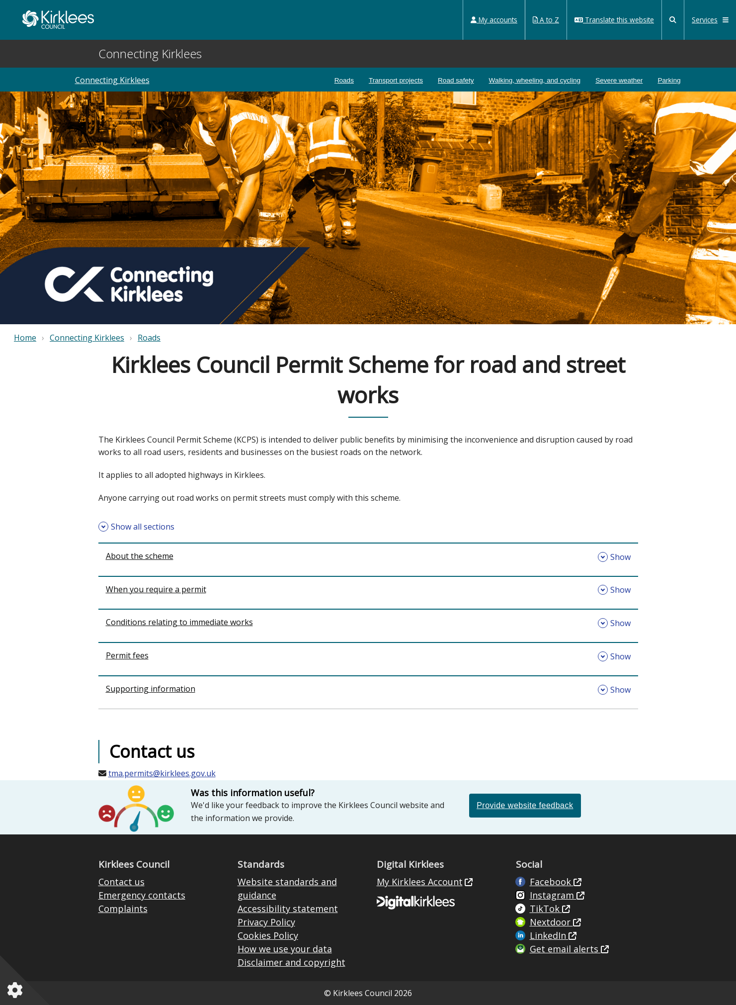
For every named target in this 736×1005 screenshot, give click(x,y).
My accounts (494, 19)
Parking (668, 80)
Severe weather (619, 80)
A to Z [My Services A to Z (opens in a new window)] (546, 19)
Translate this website (614, 19)
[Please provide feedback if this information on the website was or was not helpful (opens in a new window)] (524, 805)
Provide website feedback (525, 805)
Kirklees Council (58, 19)
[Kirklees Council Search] (673, 20)
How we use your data (285, 949)
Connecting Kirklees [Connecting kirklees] (112, 80)
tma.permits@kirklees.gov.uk (162, 773)
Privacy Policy (266, 922)
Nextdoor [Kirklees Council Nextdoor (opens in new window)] (551, 922)
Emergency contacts (141, 895)
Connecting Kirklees (87, 337)
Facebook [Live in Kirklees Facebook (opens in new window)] (551, 882)
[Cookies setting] (17, 990)
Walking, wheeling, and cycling (535, 80)
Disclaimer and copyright (291, 962)
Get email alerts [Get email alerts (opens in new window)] (565, 949)
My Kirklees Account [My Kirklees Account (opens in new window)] (420, 882)
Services (710, 19)
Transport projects (396, 80)
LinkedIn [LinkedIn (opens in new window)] (549, 935)
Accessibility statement (288, 908)
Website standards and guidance (287, 888)
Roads (344, 80)
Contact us (121, 882)
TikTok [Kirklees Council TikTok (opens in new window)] (546, 908)
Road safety (456, 80)
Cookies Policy (268, 935)
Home (25, 337)
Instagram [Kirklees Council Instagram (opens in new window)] (553, 895)
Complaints (123, 908)
